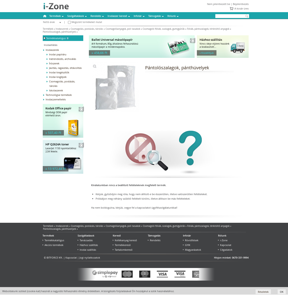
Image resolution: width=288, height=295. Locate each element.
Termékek (55, 16)
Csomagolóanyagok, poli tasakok (123, 28)
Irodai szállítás (87, 249)
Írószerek (54, 63)
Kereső (117, 235)
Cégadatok (225, 249)
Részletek (263, 291)
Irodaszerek (62, 28)
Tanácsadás (85, 240)
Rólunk (171, 16)
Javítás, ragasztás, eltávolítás (65, 68)
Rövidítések (190, 240)
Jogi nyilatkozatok (89, 257)
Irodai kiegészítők (59, 72)
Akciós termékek (53, 245)
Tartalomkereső (123, 249)
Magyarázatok (192, 249)
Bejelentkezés (241, 4)
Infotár (138, 16)
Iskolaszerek (56, 90)
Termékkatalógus (53, 240)
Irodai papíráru (57, 54)
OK (282, 291)
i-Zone (222, 240)
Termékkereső (122, 245)
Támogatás (154, 16)
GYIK (186, 245)
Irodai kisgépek (58, 77)
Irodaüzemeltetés (56, 99)
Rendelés (95, 16)
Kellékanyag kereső (125, 240)
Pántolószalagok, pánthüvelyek (59, 31)
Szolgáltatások (75, 16)
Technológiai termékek (59, 95)
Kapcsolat (224, 245)
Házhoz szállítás (88, 245)
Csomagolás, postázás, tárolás (87, 28)
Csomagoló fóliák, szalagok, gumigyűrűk (163, 28)
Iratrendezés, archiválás (62, 59)
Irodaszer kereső (117, 16)
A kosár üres (241, 8)
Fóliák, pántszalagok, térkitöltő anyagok (208, 28)
